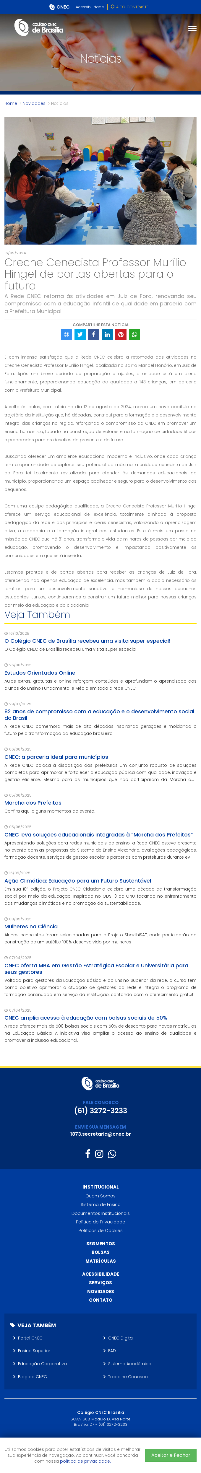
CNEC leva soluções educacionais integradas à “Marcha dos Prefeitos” (98, 834)
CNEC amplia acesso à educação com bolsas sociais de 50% (85, 1017)
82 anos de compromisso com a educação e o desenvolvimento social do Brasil (99, 715)
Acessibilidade (90, 7)
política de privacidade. (85, 1461)
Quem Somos (100, 1196)
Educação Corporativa (42, 1364)
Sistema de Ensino (101, 1204)
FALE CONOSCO (101, 1102)
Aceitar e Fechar (170, 1455)
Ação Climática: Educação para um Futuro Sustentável (77, 880)
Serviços (100, 1283)
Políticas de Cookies (101, 1230)
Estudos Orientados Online (39, 672)
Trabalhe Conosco (128, 1377)
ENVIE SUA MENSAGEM (100, 1127)
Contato (100, 1300)
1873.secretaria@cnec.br (100, 1134)
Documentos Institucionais (101, 1213)
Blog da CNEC (32, 1377)
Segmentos (100, 1244)
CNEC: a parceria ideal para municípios (56, 757)
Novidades (34, 103)
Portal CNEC (30, 1338)
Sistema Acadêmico (129, 1364)
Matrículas (100, 1261)
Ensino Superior (34, 1351)
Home (10, 103)
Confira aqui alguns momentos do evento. (49, 811)
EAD (112, 1351)
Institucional (100, 1187)
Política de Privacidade (100, 1222)
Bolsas (101, 1252)
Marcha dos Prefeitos (32, 802)
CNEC (63, 7)
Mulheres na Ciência (31, 926)
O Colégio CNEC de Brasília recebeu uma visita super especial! (87, 640)
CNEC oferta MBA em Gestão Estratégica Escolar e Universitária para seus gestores (96, 969)
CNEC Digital (121, 1338)
